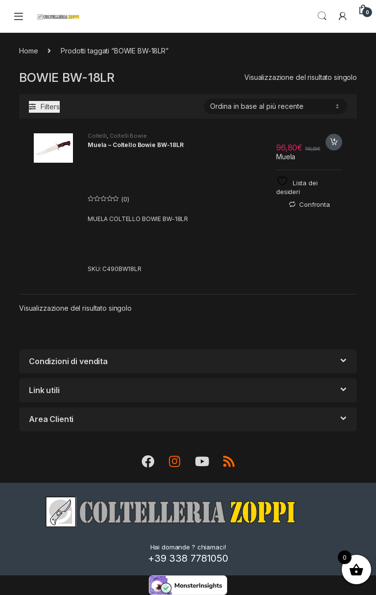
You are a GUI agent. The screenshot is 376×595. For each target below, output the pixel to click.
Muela (285, 156)
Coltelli (97, 135)
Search (322, 16)
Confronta (314, 204)
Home (28, 51)
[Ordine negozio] (275, 106)
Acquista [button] (334, 142)
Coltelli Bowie (128, 135)
